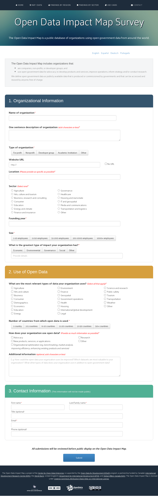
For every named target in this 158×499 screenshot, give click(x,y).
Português (125, 53)
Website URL (16, 159)
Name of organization (22, 113)
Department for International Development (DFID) (79, 476)
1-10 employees (20, 238)
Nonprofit (30, 153)
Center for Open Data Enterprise (51, 473)
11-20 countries (66, 326)
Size (11, 233)
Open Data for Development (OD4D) (95, 473)
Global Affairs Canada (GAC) (114, 476)
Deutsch (114, 53)
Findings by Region (59, 5)
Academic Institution (67, 153)
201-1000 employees (83, 238)
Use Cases (111, 5)
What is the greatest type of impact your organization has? (44, 245)
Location (32, 171)
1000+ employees (105, 238)
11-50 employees (40, 238)
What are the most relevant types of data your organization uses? (57, 283)
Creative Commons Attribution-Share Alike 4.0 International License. (81, 478)
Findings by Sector (88, 5)
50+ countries (101, 326)
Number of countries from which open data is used (39, 321)
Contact (136, 5)
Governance (50, 250)
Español (105, 53)
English (95, 53)
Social (62, 250)
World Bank (39, 476)
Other (83, 153)
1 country (17, 326)
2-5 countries (32, 326)
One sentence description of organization (44, 127)
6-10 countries (48, 326)
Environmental (33, 250)
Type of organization (21, 147)
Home (19, 5)
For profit (17, 153)
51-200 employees (60, 238)
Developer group (46, 153)
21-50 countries (84, 326)
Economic (18, 250)
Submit (79, 458)
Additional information (37, 354)
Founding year (17, 218)
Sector (18, 186)
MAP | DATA (36, 5)
